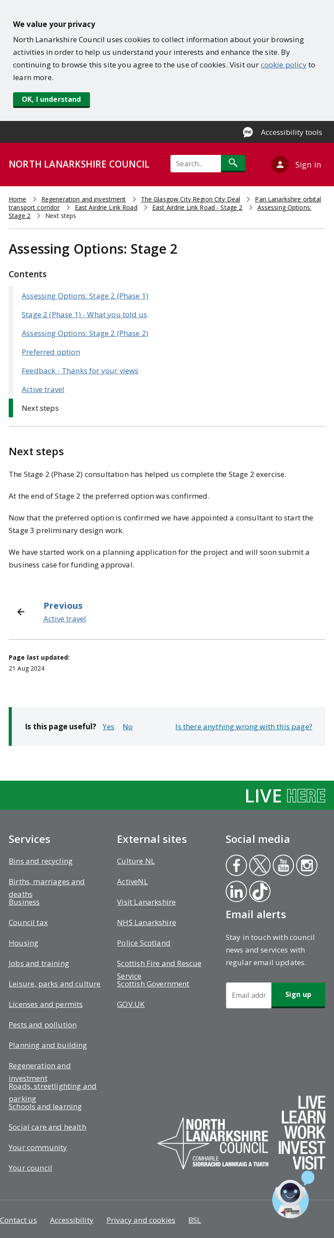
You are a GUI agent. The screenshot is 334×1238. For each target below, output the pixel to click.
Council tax (28, 922)
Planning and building (48, 1045)
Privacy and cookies (141, 1220)
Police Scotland (143, 943)
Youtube (282, 866)
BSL (194, 1220)
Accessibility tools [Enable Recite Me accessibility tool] (291, 132)
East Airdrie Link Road (106, 207)
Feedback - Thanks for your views (80, 371)
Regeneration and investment (83, 199)
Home (18, 199)
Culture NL (136, 861)
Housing (23, 943)
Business (24, 902)
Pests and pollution (43, 1025)
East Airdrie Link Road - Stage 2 (197, 207)
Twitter (259, 866)
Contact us (18, 1220)
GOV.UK (130, 1004)
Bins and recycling (41, 861)
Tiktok (259, 892)
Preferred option (51, 352)
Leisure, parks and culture (54, 984)
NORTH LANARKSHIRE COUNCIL (79, 164)
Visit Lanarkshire (146, 902)
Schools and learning (45, 1106)
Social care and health (47, 1127)
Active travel (43, 389)
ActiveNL (132, 881)
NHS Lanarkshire (146, 922)
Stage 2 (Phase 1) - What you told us (84, 314)
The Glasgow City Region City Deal (190, 199)
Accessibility (72, 1220)
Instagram (306, 866)
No (128, 726)
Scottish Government (153, 984)
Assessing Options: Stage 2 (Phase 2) (85, 333)
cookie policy (284, 65)
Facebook (235, 866)
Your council (30, 1168)
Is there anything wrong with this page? (243, 726)
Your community (38, 1147)
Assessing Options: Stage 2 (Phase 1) (85, 296)
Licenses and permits (46, 1004)
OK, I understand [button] (51, 99)
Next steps (40, 408)
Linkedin (236, 892)
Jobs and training (39, 963)
